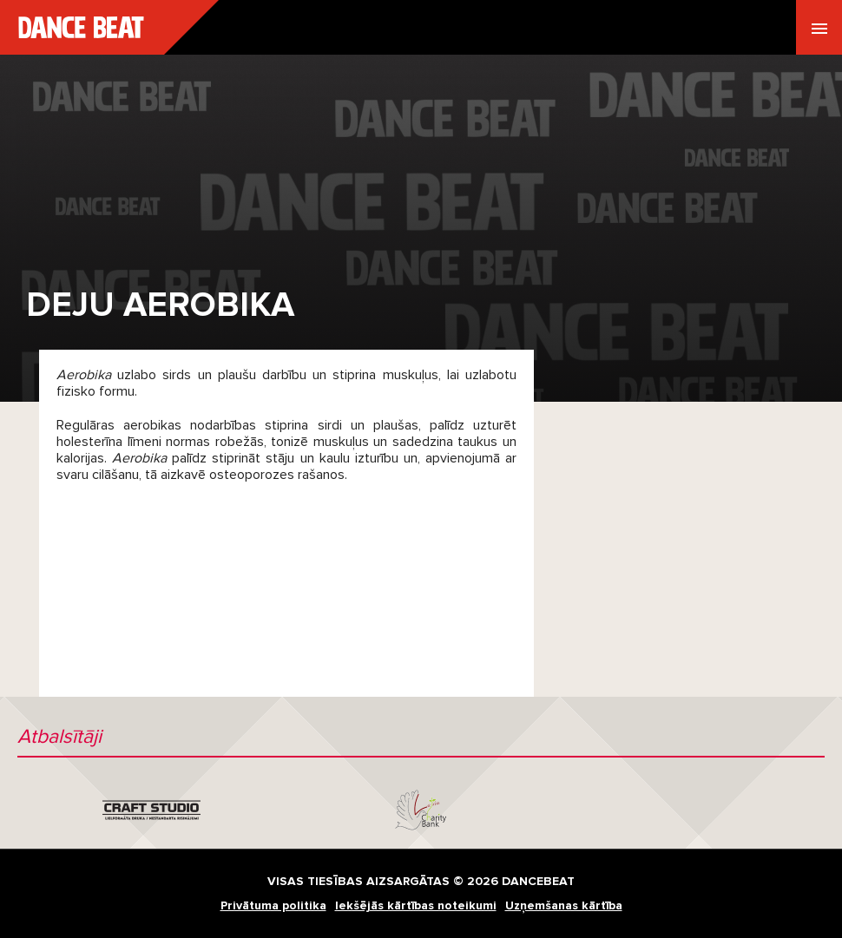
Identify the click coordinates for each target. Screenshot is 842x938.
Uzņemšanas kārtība (563, 905)
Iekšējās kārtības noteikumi (416, 905)
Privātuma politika (273, 905)
